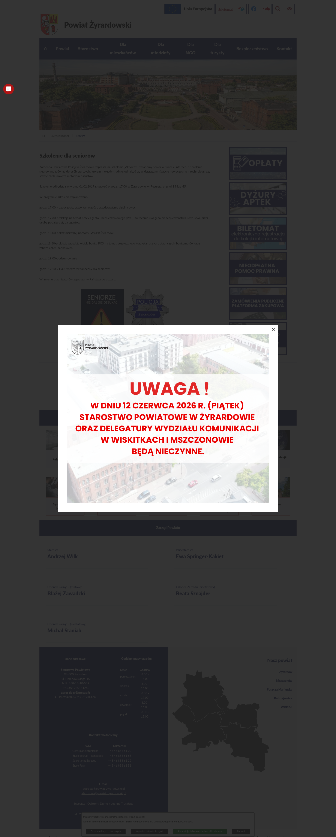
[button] (8, 89)
